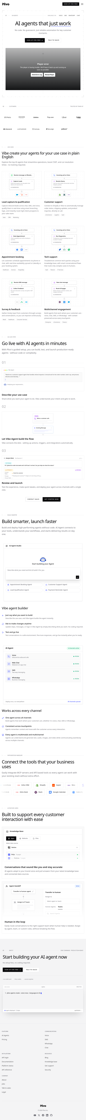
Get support (49, 1066)
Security (48, 1070)
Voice (47, 1036)
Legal (4, 1092)
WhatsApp (48, 1044)
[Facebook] (43, 1115)
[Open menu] (82, 4)
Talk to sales (53, 40)
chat (78, 15)
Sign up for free (71, 4)
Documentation (7, 1062)
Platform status (7, 1066)
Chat (46, 1048)
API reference (7, 1070)
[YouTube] (35, 1115)
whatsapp (72, 15)
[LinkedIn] (47, 1115)
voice (60, 15)
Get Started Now (52, 499)
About (4, 1080)
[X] (39, 1115)
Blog (46, 1058)
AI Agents (5, 1036)
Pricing (4, 1040)
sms (65, 15)
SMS (46, 1040)
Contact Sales (33, 499)
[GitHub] (51, 1115)
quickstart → (78, 1010)
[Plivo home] (5, 4)
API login (5, 1058)
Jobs (3, 1084)
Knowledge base (51, 1062)
